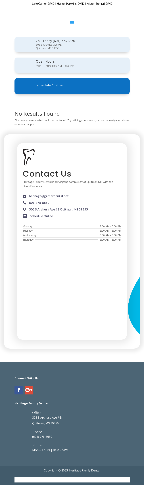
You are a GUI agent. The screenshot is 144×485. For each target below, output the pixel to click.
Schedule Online (49, 85)
